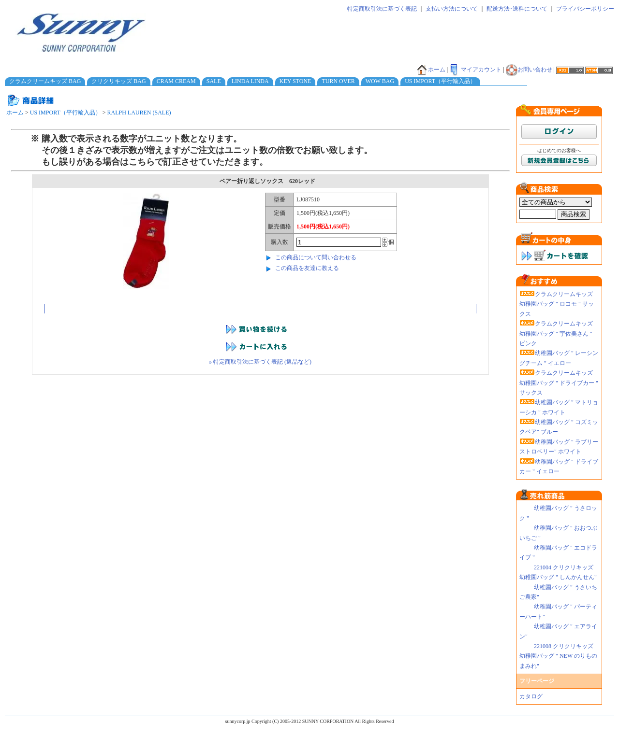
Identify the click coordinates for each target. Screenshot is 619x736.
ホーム (430, 69)
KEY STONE (295, 81)
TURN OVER (338, 81)
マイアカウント (475, 69)
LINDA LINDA (250, 81)
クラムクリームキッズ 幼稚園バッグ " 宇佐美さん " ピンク (556, 333)
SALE (213, 81)
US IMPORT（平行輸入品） (440, 81)
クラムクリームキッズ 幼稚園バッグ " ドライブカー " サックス (558, 382)
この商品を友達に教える (307, 268)
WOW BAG (380, 81)
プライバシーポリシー (585, 8)
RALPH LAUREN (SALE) (139, 112)
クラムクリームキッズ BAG (45, 81)
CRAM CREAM (176, 81)
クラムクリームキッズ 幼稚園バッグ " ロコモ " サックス (556, 304)
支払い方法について (452, 8)
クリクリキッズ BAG (118, 81)
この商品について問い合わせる (315, 257)
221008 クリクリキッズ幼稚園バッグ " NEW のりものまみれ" (558, 656)
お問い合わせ (529, 69)
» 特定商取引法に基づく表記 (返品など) (260, 361)
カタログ (531, 696)
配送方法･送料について (516, 8)
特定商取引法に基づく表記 (382, 8)
